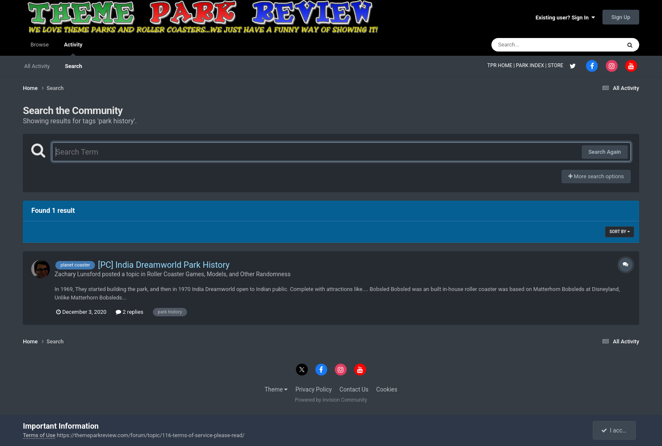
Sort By (619, 231)
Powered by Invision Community (331, 400)
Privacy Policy (314, 389)
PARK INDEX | (532, 65)
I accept (615, 430)
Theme (276, 389)
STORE (556, 65)
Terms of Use (39, 435)
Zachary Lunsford (77, 274)
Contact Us (354, 389)
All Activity (37, 66)
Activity (73, 48)
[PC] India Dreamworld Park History (164, 265)
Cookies (386, 389)
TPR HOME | (501, 65)
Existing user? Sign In (565, 17)
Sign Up (620, 17)
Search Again (605, 152)
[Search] (534, 45)
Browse (39, 44)
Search (73, 66)
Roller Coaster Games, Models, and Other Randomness (218, 274)
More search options (596, 176)
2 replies (129, 312)
